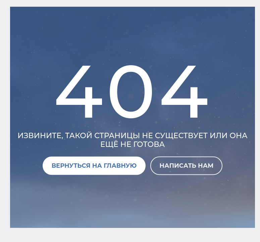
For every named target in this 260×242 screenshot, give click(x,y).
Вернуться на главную (94, 165)
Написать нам (186, 165)
